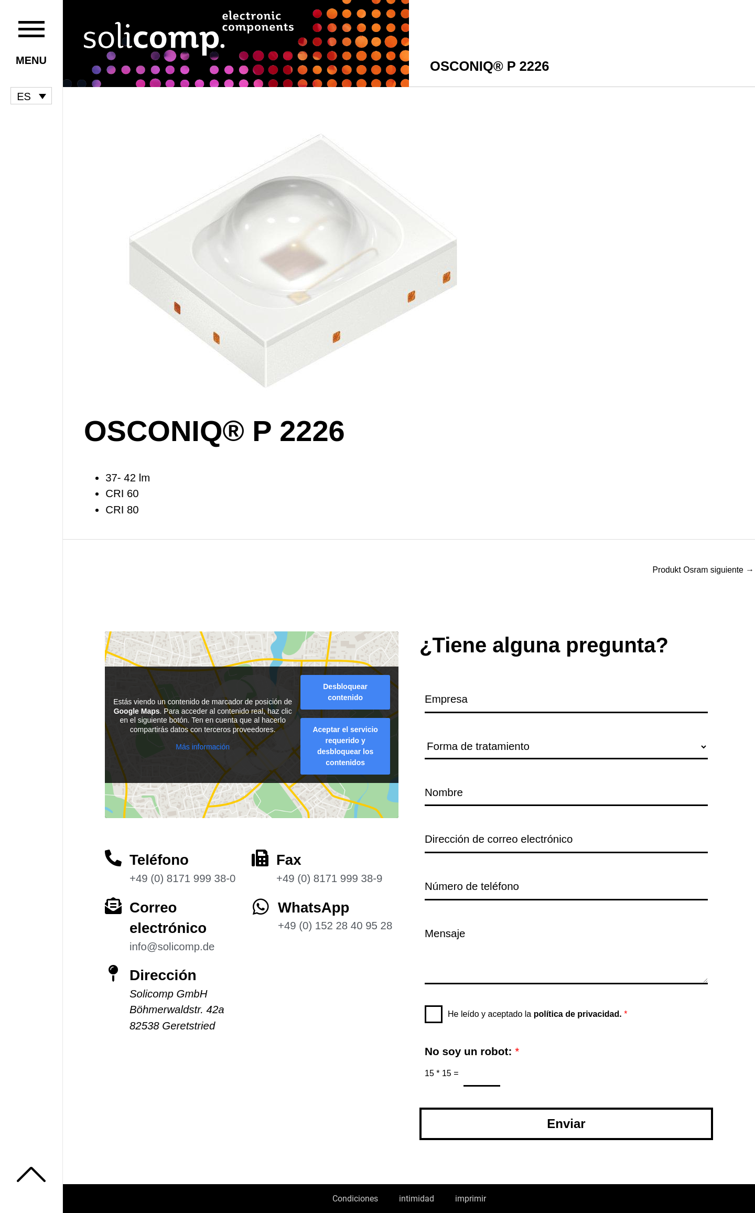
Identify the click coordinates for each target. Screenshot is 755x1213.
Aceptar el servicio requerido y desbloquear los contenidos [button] (345, 745)
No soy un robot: (472, 1051)
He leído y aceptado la (537, 1013)
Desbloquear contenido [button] (345, 691)
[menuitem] (31, 96)
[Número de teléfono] (566, 887)
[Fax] (260, 857)
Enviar (566, 1124)
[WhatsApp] (261, 905)
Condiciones (355, 1199)
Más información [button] (203, 746)
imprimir (470, 1199)
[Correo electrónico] (113, 904)
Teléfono (160, 859)
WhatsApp (314, 906)
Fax (288, 859)
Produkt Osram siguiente (702, 570)
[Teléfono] (113, 857)
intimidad (416, 1199)
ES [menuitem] (24, 96)
